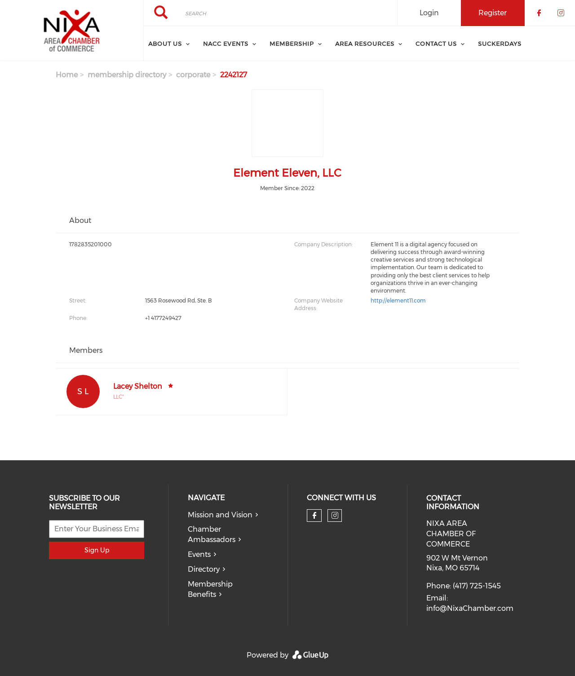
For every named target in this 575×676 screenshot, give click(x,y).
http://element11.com (398, 300)
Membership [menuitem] (292, 43)
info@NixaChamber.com (469, 608)
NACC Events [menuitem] (225, 43)
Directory (204, 569)
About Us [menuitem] (165, 43)
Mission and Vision (220, 515)
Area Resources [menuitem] (364, 43)
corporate (193, 75)
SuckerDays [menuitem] (500, 43)
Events (199, 554)
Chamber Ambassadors (211, 534)
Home (67, 75)
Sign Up (96, 550)
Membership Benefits (210, 589)
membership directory (127, 75)
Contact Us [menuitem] (436, 43)
